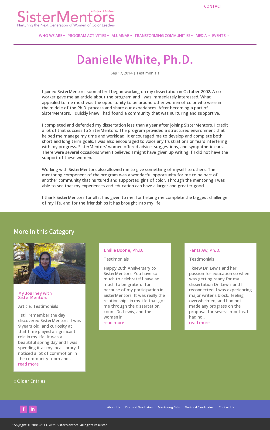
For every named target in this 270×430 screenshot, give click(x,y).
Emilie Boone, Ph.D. (123, 250)
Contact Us (226, 407)
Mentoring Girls (169, 407)
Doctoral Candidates (199, 407)
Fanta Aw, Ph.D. (204, 250)
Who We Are (50, 36)
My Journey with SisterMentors (35, 295)
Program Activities (87, 36)
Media (201, 36)
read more (28, 364)
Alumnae (120, 36)
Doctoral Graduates (139, 407)
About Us (113, 407)
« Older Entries (29, 381)
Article (24, 306)
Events (219, 36)
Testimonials (147, 73)
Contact (213, 6)
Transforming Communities (162, 36)
